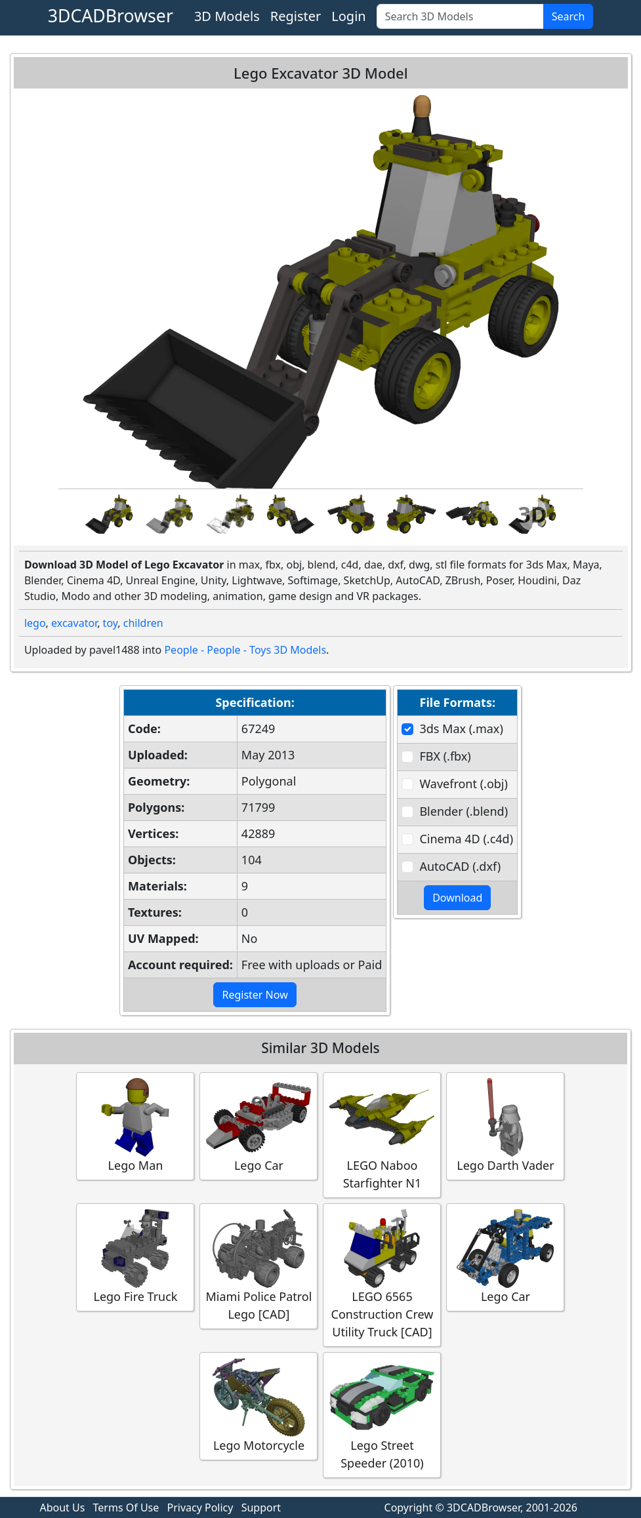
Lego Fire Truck (135, 1256)
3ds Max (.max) (461, 728)
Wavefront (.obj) (463, 783)
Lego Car (258, 1125)
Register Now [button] (254, 995)
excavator (74, 623)
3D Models (227, 16)
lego (35, 623)
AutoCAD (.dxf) (460, 866)
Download (457, 897)
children (143, 623)
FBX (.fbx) (444, 756)
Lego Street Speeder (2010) (381, 1414)
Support (261, 1507)
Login (348, 16)
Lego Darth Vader (505, 1125)
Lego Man (135, 1125)
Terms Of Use (126, 1507)
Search (568, 16)
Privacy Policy (200, 1507)
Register (295, 16)
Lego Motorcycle (258, 1405)
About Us (62, 1507)
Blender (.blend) (463, 811)
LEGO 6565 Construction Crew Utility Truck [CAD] (381, 1274)
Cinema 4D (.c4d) (466, 839)
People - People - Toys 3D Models (245, 650)
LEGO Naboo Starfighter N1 (381, 1134)
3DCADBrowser (110, 16)
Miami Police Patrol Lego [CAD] (259, 1265)
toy (110, 623)
